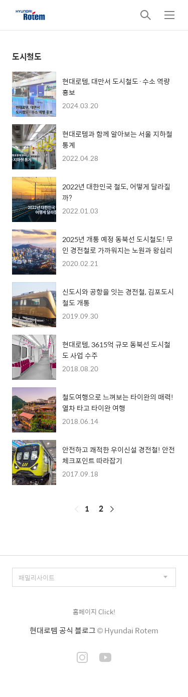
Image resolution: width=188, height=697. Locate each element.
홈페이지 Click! (94, 611)
